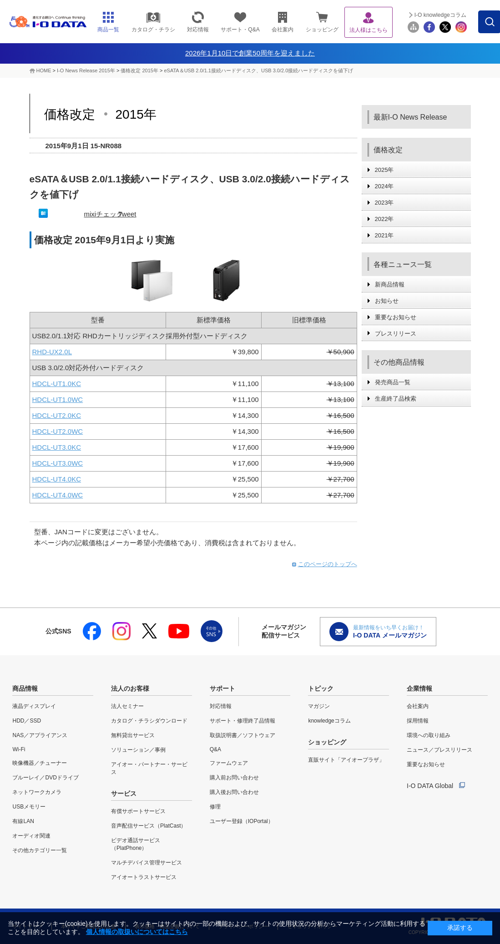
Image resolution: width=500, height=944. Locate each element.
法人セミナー (127, 706)
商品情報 (25, 688)
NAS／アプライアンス (39, 735)
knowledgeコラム (329, 721)
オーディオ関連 (31, 836)
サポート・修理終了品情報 (242, 721)
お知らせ (387, 300)
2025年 (384, 169)
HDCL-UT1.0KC (56, 383)
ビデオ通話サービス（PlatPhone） (135, 844)
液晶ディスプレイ (34, 706)
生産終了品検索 (395, 398)
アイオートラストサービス (144, 877)
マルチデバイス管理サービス (146, 862)
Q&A (215, 749)
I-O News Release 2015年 (86, 70)
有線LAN (23, 821)
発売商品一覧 (392, 382)
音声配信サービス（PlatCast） (148, 826)
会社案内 (418, 706)
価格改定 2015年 (140, 70)
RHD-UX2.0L (52, 352)
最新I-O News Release (410, 117)
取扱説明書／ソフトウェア (242, 735)
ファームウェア (229, 763)
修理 (215, 806)
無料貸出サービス (133, 735)
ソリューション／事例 (138, 750)
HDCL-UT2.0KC (56, 415)
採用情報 (418, 721)
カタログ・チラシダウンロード (149, 721)
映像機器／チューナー (39, 763)
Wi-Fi (18, 749)
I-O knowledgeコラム (440, 15)
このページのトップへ (327, 564)
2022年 (384, 219)
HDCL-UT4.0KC (56, 479)
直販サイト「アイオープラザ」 (346, 760)
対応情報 (221, 706)
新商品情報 (389, 284)
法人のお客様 (130, 688)
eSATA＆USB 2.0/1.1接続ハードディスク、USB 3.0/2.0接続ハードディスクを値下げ (258, 70)
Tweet (127, 214)
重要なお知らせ (395, 317)
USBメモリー (28, 806)
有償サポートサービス (138, 811)
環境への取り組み (428, 735)
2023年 (384, 202)
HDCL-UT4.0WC (57, 495)
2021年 (384, 235)
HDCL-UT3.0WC (57, 463)
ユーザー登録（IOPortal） (241, 821)
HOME (43, 70)
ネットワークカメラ (36, 792)
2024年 (384, 186)
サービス (123, 793)
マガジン (319, 706)
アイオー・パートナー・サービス (149, 768)
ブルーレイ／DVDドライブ (45, 777)
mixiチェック (104, 214)
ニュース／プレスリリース (439, 750)
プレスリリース (395, 333)
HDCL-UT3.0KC (56, 447)
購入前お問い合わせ (234, 777)
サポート (222, 688)
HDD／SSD (26, 721)
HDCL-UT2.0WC (57, 431)
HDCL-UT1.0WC (57, 399)
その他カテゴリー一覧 (39, 850)
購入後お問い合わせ (234, 792)
